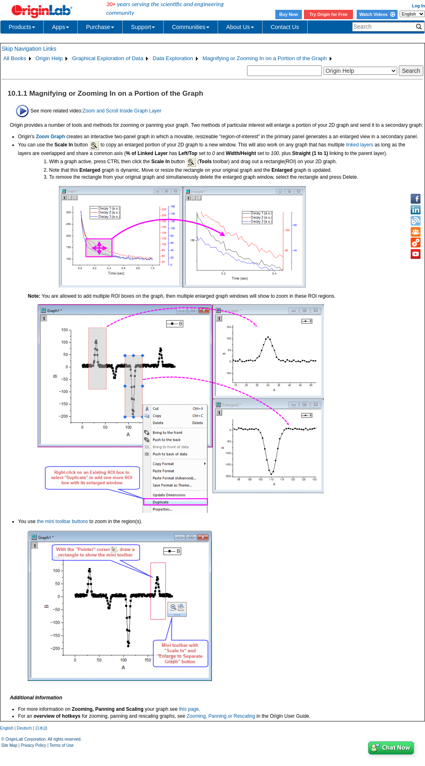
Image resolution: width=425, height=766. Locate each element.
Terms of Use (61, 745)
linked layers (359, 145)
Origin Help (49, 58)
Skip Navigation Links (29, 48)
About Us (240, 27)
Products (22, 27)
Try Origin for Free (329, 14)
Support (143, 27)
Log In (418, 5)
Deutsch (24, 728)
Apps (60, 27)
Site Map (9, 745)
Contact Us (285, 27)
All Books (14, 58)
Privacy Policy (33, 745)
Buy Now (288, 14)
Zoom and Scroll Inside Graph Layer (122, 110)
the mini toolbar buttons (62, 521)
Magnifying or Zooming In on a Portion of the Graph (264, 58)
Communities (190, 27)
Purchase (100, 27)
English (6, 728)
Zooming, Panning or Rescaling (221, 716)
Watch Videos (377, 14)
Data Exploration (173, 58)
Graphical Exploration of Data (107, 58)
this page (189, 709)
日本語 (41, 728)
